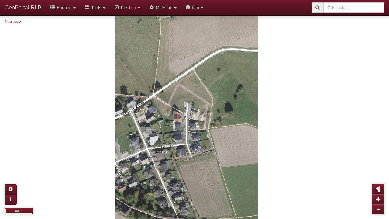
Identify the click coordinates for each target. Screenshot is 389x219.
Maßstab (163, 7)
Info (194, 7)
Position (127, 7)
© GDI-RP (13, 22)
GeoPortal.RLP (23, 8)
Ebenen (63, 7)
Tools (95, 7)
